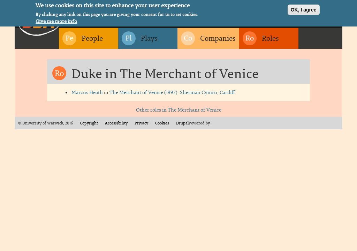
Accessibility (116, 123)
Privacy (141, 123)
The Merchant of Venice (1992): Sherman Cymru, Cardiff (172, 92)
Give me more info (56, 20)
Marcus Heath (87, 92)
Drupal (182, 123)
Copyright (89, 123)
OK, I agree (304, 9)
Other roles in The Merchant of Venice (178, 109)
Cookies (162, 123)
